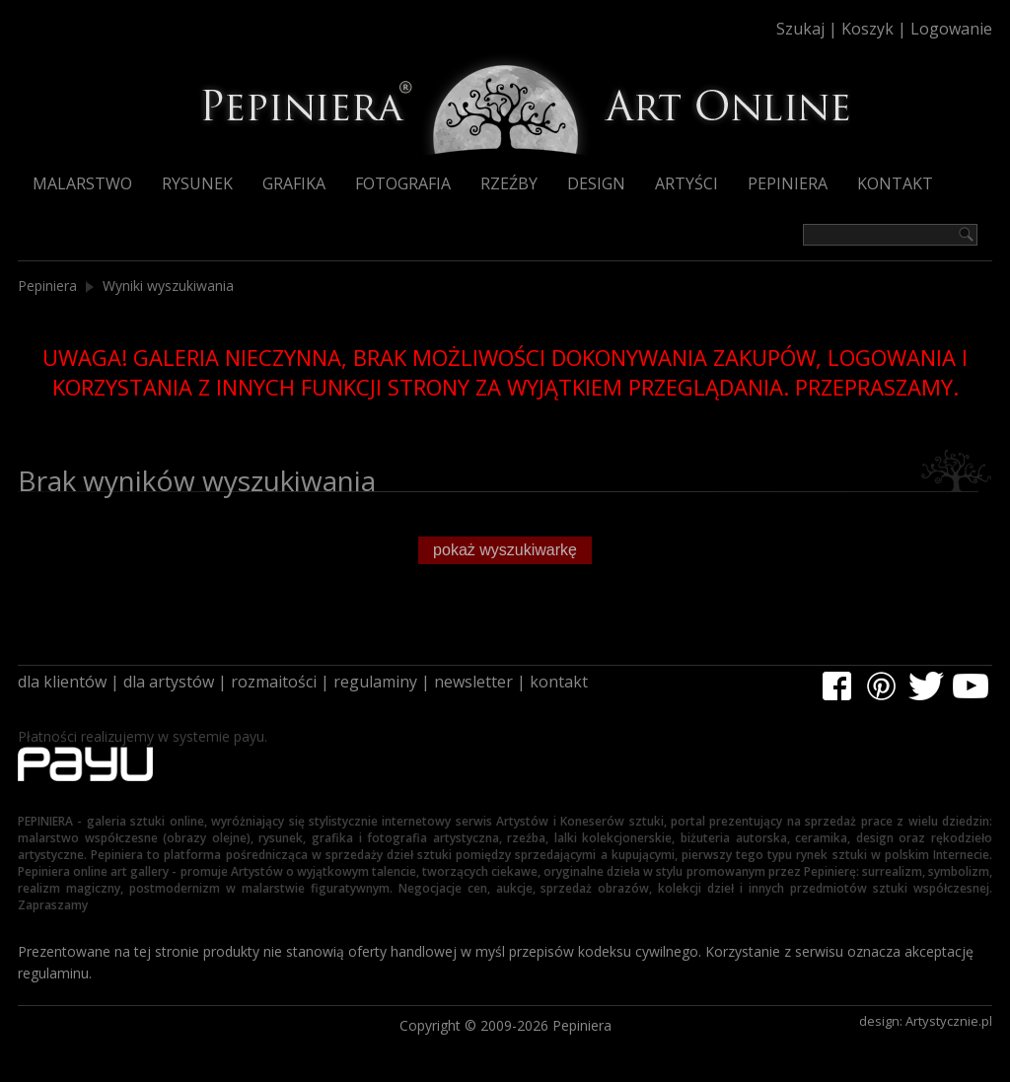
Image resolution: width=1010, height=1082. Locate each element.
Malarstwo (82, 183)
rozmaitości (274, 681)
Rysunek (197, 183)
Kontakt (895, 183)
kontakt (559, 681)
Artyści (686, 183)
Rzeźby (509, 183)
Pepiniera (788, 183)
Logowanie (951, 28)
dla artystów (168, 681)
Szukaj (800, 28)
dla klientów (62, 681)
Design (596, 183)
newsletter (473, 681)
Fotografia (403, 183)
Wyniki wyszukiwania (168, 285)
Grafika (293, 183)
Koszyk (867, 28)
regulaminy (375, 681)
